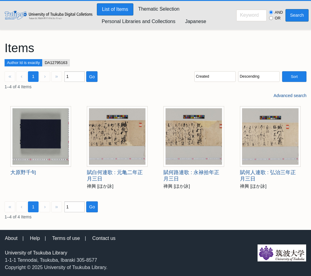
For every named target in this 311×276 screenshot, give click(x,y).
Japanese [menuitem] (195, 21)
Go (92, 76)
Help (35, 238)
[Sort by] (215, 76)
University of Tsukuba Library (36, 252)
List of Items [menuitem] (115, 9)
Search (297, 15)
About (11, 238)
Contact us (103, 238)
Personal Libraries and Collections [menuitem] (139, 21)
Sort (294, 77)
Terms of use (66, 238)
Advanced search (290, 95)
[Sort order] (258, 76)
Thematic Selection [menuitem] (158, 9)
